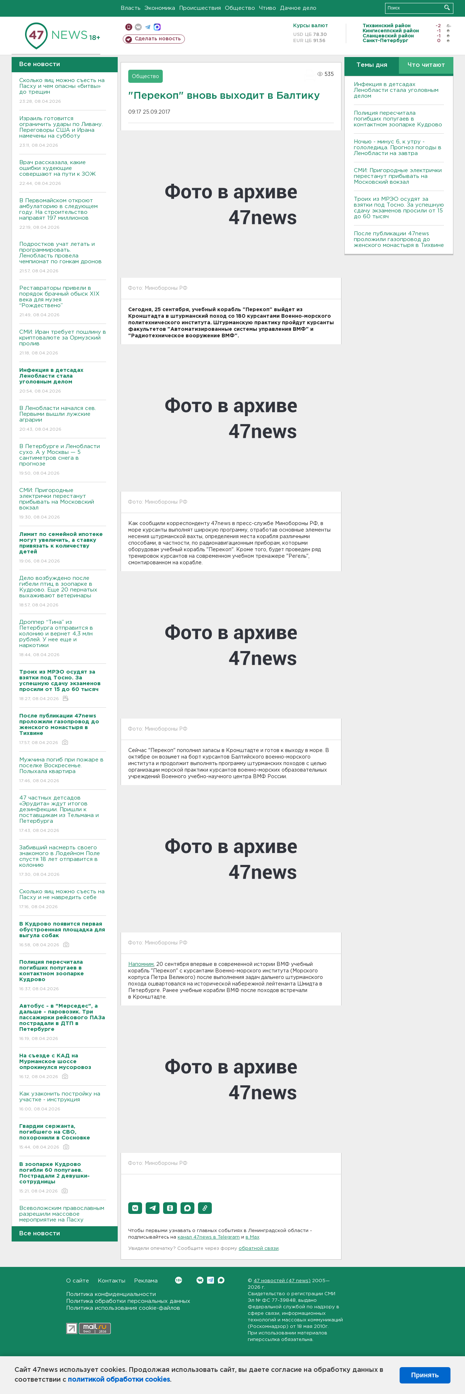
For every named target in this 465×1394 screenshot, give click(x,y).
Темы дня (371, 65)
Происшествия (200, 8)
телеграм (147, 27)
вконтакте (138, 27)
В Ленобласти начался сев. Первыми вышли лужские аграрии (62, 419)
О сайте (77, 1281)
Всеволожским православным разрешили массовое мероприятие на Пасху (62, 1219)
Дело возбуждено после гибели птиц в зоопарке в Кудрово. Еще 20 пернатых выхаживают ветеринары (62, 592)
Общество (240, 8)
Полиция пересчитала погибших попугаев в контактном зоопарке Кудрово (398, 119)
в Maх (252, 1237)
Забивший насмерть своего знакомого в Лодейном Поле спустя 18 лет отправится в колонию (62, 861)
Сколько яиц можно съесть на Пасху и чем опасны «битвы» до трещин (62, 91)
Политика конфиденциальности (111, 1294)
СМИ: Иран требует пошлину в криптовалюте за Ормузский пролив (62, 343)
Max (221, 1280)
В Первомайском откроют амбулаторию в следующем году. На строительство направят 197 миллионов (62, 214)
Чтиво (267, 8)
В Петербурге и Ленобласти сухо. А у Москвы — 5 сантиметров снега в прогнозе (62, 460)
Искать (447, 7)
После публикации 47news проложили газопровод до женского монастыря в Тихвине (399, 239)
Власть (131, 8)
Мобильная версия (128, 27)
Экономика (160, 8)
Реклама (146, 1281)
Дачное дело (298, 8)
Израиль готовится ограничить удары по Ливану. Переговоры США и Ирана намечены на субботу (62, 132)
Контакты (111, 1281)
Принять (425, 1375)
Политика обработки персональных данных (128, 1301)
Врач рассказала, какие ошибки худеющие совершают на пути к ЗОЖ (62, 173)
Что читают (426, 65)
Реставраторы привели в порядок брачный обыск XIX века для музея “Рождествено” (62, 302)
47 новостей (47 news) (282, 1281)
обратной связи (259, 1249)
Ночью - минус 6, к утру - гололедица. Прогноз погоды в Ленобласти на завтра (397, 147)
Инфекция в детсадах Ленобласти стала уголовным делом (396, 90)
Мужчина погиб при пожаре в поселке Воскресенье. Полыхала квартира (62, 770)
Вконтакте (178, 1280)
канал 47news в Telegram (209, 1237)
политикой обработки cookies (119, 1380)
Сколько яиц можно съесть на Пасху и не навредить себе (62, 899)
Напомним (141, 964)
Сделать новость (158, 39)
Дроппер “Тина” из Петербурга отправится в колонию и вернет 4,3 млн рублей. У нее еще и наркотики (62, 639)
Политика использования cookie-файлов (123, 1308)
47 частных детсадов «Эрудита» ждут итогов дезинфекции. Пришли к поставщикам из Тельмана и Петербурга (62, 815)
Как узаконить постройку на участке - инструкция (62, 1102)
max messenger (157, 27)
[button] (135, 1208)
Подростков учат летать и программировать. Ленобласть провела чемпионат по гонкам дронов (62, 258)
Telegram (210, 1280)
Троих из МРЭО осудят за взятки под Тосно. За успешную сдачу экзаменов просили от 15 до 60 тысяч (399, 208)
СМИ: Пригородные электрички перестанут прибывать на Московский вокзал (62, 504)
